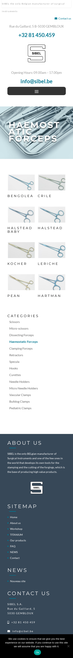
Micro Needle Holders (23, 388)
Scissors (14, 322)
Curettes (15, 375)
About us (15, 523)
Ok (37, 652)
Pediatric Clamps (20, 408)
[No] (68, 646)
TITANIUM (16, 534)
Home (13, 517)
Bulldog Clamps (19, 401)
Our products (18, 540)
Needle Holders (19, 381)
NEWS (14, 552)
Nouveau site (17, 581)
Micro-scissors (18, 328)
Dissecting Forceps (21, 335)
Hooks (13, 368)
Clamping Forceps (21, 348)
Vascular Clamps (20, 395)
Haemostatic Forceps (23, 341)
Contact (15, 557)
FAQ (12, 546)
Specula (14, 361)
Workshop (16, 528)
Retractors (16, 355)
